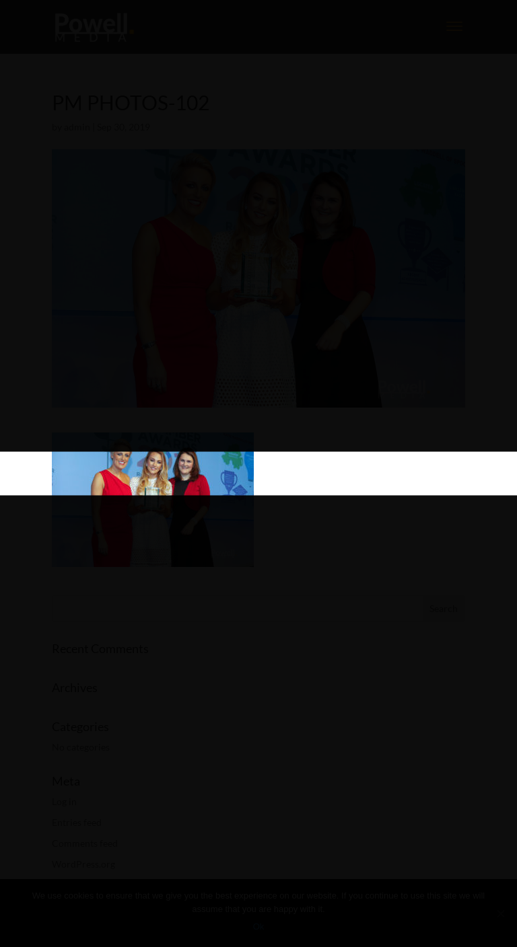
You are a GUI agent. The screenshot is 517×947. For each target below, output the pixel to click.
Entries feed (77, 822)
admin (77, 126)
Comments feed (85, 843)
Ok (259, 926)
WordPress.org (83, 864)
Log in (64, 801)
